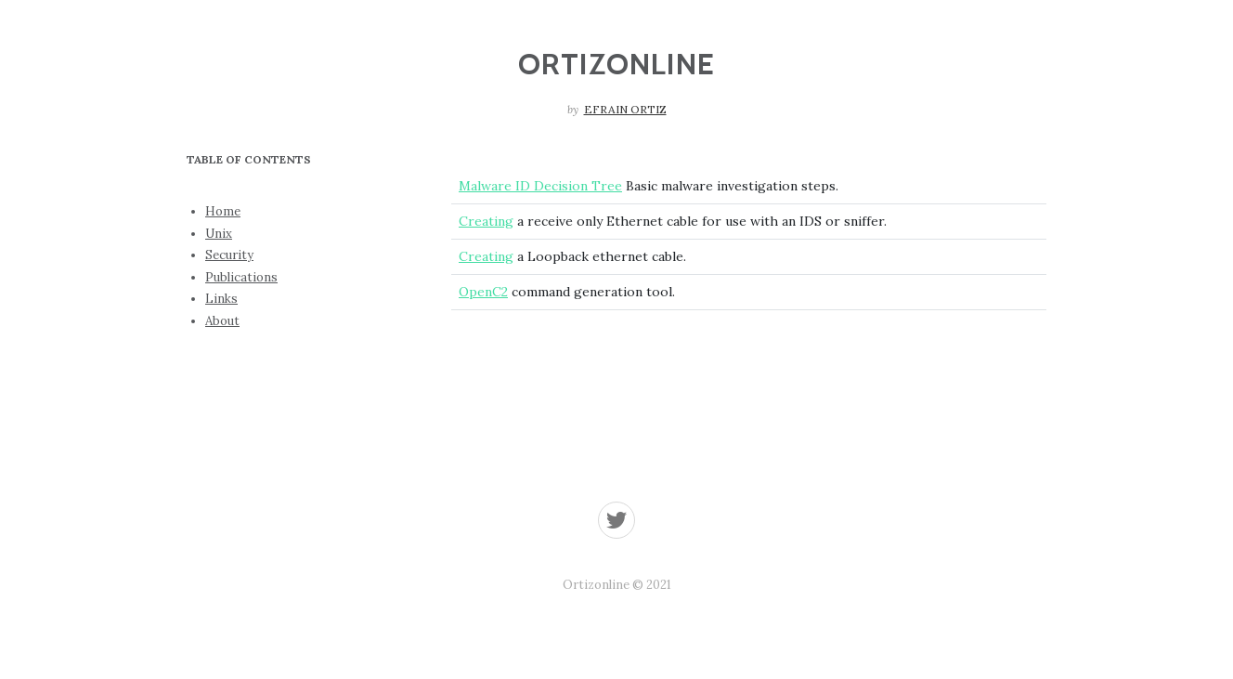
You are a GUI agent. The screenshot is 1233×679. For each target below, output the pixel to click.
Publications (241, 277)
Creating (486, 221)
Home (222, 211)
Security (229, 255)
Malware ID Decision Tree (540, 185)
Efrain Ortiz (625, 109)
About (222, 321)
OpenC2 (483, 291)
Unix (218, 234)
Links (221, 299)
